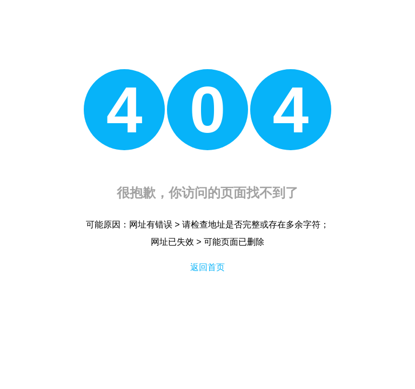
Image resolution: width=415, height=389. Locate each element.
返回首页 (207, 267)
